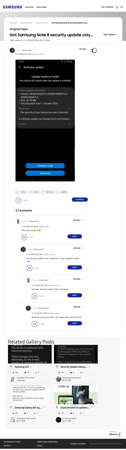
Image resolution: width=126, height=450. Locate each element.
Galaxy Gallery (41, 7)
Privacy (7, 447)
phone (35, 192)
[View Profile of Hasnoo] (25, 221)
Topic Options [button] (109, 34)
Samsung (49, 192)
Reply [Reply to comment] (74, 236)
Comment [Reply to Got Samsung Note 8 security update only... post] (80, 199)
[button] (83, 49)
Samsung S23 (22, 364)
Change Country (78, 445)
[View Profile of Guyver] (18, 50)
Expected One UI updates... (23, 407)
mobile (23, 192)
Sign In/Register (107, 7)
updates (64, 192)
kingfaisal (60, 378)
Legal (39, 447)
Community (29, 7)
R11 (18, 420)
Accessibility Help (12, 443)
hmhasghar (101, 378)
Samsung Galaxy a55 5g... (106, 366)
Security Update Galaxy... (63, 366)
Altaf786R (20, 378)
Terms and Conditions (47, 443)
